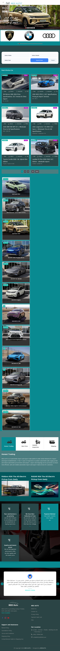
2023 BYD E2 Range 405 (16, 385)
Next (37, 171)
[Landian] (34, 164)
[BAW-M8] (8, 131)
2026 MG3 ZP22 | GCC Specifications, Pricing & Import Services (44, 95)
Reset (53, 60)
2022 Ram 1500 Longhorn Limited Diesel (16, 406)
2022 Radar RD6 (16, 194)
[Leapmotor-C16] (42, 133)
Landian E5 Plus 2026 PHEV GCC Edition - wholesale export (42, 160)
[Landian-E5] (39, 164)
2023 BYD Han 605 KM (16, 279)
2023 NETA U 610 (16, 321)
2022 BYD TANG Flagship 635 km (16, 258)
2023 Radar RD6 (16, 234)
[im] (4, 101)
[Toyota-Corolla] (10, 164)
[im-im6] (6, 101)
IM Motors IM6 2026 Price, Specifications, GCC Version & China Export (14, 96)
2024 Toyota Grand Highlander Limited (16, 340)
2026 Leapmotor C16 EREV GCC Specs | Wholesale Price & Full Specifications (42, 129)
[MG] (33, 99)
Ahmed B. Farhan (30, 590)
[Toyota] (5, 164)
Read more (7, 493)
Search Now (39, 60)
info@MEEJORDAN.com (39, 637)
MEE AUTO (27, 648)
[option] (30, 582)
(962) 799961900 (38, 634)
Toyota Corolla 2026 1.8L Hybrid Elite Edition (15, 160)
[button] (3, 488)
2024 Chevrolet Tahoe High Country (16, 212)
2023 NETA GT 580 (16, 364)
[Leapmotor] (35, 133)
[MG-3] (36, 99)
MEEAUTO (43, 648)
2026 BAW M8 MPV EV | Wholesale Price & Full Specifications (14, 128)
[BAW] (4, 131)
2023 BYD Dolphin (16, 300)
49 (32, 171)
